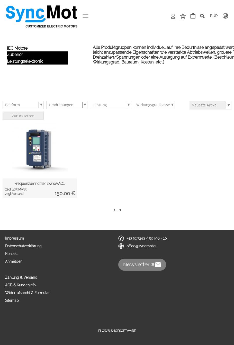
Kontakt (11, 254)
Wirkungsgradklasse (153, 104)
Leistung (100, 104)
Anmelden (13, 261)
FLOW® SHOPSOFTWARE (117, 331)
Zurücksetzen (23, 115)
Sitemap (12, 300)
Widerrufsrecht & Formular (27, 293)
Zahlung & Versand (21, 277)
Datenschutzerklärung (23, 246)
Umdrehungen (61, 104)
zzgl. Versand (14, 194)
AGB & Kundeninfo (20, 285)
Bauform (12, 104)
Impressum (14, 238)
